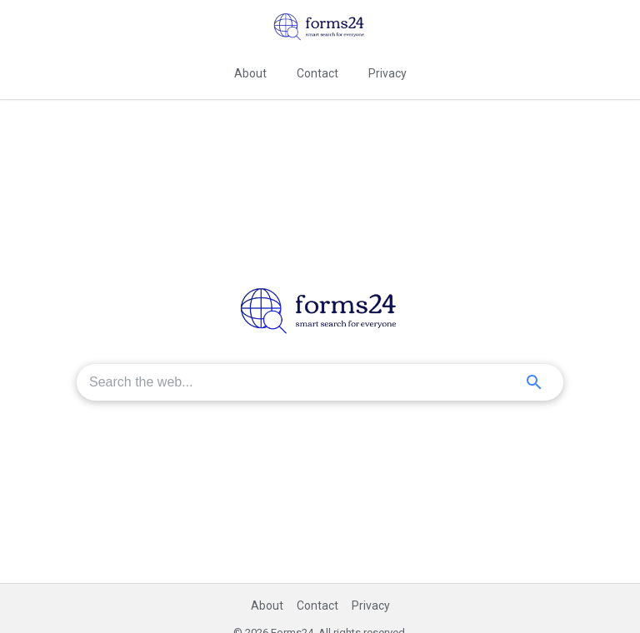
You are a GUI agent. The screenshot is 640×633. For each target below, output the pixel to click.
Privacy (387, 73)
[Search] (534, 382)
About (250, 73)
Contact (317, 73)
